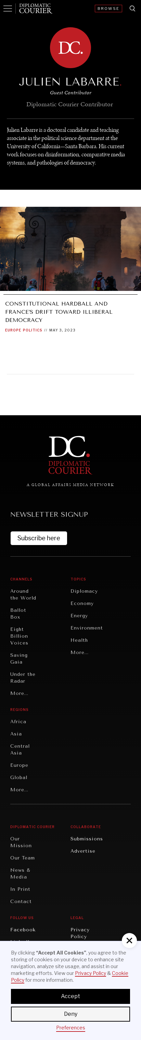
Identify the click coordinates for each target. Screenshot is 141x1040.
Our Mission (21, 842)
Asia (16, 734)
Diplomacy (84, 591)
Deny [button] (70, 1014)
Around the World (23, 594)
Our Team (22, 858)
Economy (82, 603)
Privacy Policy (80, 933)
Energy (79, 616)
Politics (32, 330)
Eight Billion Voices (19, 636)
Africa (18, 722)
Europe (13, 330)
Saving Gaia (19, 658)
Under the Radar (23, 677)
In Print (20, 889)
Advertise (82, 851)
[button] (129, 940)
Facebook (23, 930)
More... (19, 693)
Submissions (86, 839)
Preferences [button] (70, 1027)
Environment (86, 628)
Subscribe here (38, 538)
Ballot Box (18, 613)
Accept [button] (70, 996)
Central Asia (20, 749)
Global (18, 777)
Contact (21, 901)
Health (79, 640)
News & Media (20, 873)
